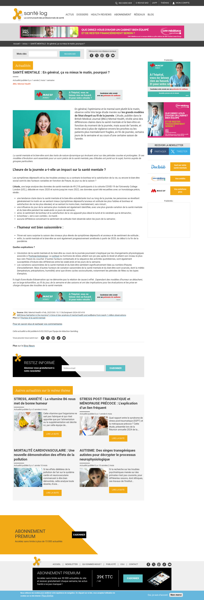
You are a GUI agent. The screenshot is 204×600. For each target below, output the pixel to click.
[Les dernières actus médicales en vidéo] (169, 237)
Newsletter (71, 564)
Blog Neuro (29, 345)
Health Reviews (101, 14)
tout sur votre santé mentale (180, 166)
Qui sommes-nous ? (91, 564)
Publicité (111, 564)
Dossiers (82, 14)
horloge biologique (38, 256)
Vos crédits (180, 178)
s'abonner (133, 578)
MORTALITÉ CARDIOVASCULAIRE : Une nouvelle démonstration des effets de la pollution (44, 454)
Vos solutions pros (180, 190)
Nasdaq (166, 12)
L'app (154, 3)
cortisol (55, 256)
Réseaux (139, 14)
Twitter (97, 55)
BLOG (151, 14)
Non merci (176, 595)
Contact (133, 564)
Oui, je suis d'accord (158, 595)
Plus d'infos (47, 595)
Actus (70, 14)
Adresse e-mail (69, 363)
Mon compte (183, 3)
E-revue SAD (142, 3)
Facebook (92, 55)
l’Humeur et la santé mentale (32, 318)
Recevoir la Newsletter (169, 145)
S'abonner (116, 368)
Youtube (64, 337)
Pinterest (102, 55)
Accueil (16, 44)
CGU (122, 564)
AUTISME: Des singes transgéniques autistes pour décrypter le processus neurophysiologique (108, 454)
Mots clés (21, 53)
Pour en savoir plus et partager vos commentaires (37, 324)
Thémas (165, 3)
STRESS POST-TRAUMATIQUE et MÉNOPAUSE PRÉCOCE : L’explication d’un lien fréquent (108, 403)
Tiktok (108, 55)
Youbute (113, 55)
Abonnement (122, 14)
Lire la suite (52, 434)
